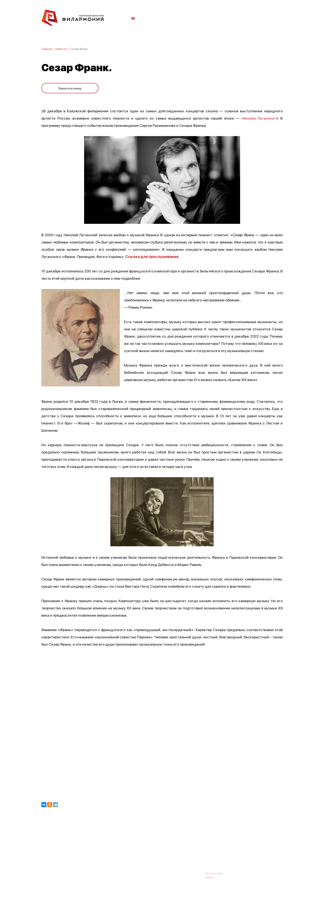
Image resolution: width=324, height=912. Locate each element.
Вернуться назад (70, 87)
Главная (46, 48)
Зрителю (174, 853)
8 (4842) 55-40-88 (148, 873)
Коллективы (153, 853)
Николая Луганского (260, 118)
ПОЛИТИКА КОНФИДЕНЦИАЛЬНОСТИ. (64, 898)
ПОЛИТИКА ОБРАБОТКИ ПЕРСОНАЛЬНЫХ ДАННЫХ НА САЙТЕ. (78, 902)
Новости (61, 48)
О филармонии (68, 853)
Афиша (46, 853)
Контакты (193, 853)
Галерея (132, 853)
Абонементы (111, 853)
